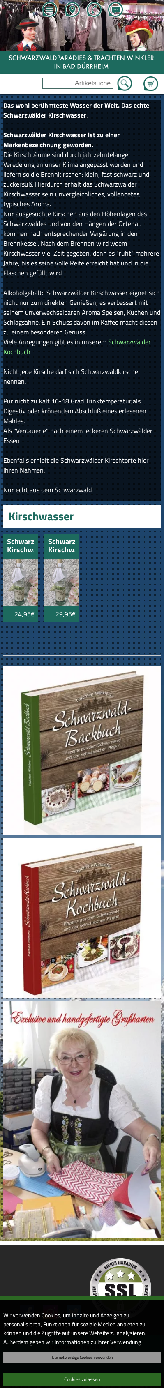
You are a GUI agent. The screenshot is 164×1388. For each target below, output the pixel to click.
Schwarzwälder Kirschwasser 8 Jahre (20, 546)
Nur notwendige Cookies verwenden (82, 1357)
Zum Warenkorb (151, 79)
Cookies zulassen (82, 1379)
